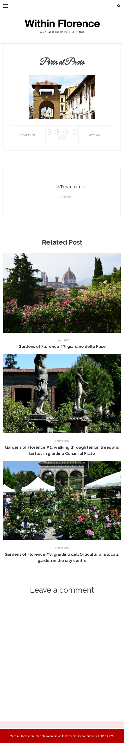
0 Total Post (64, 196)
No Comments (27, 134)
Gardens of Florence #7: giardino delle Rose (62, 346)
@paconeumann (87, 736)
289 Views (94, 134)
